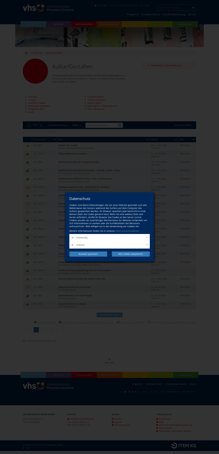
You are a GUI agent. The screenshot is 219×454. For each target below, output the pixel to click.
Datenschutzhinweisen (127, 230)
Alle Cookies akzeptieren (130, 254)
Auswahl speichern (88, 254)
